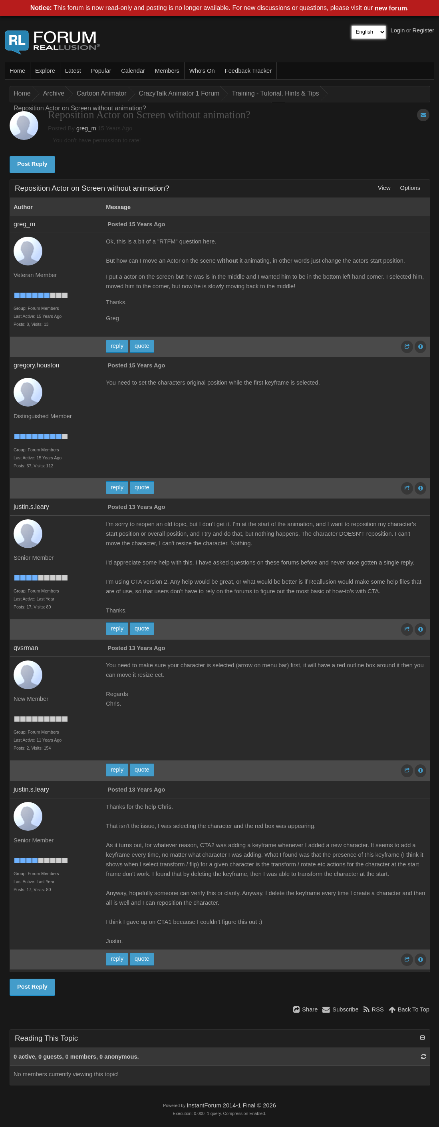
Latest (73, 70)
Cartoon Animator (102, 93)
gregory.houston (36, 365)
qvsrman (26, 647)
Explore (45, 70)
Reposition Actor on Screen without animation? (80, 108)
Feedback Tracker (248, 70)
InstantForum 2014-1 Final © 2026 (231, 1105)
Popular (101, 70)
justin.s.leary (31, 506)
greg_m (86, 128)
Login (398, 30)
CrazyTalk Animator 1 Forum (179, 93)
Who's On (202, 70)
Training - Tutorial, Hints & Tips (275, 93)
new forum (391, 8)
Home (17, 70)
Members (167, 70)
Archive (53, 93)
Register (423, 30)
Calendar (132, 70)
